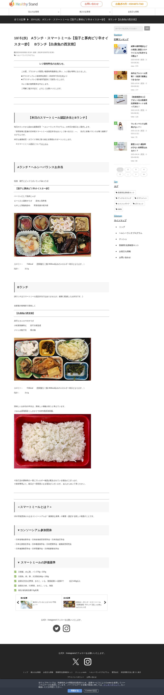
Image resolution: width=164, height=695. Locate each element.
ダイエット (138, 204)
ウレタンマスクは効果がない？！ (139, 125)
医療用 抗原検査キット (129, 245)
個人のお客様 (85, 12)
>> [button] (144, 174)
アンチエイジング (123, 198)
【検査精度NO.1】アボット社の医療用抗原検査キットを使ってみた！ (139, 102)
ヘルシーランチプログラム (25, 55)
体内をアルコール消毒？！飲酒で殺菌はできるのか (139, 76)
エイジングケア (123, 204)
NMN (119, 209)
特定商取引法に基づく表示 (131, 672)
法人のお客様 (33, 12)
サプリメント (141, 198)
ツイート (27, 27)
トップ (122, 227)
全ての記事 (20, 19)
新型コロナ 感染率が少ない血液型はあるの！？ (139, 147)
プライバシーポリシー (75, 677)
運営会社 (115, 672)
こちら (45, 144)
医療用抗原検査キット (125, 192)
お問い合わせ (92, 4)
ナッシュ (123, 239)
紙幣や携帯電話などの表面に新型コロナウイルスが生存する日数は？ (139, 51)
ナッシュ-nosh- (81, 672)
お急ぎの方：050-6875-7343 (129, 4)
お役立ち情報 (133, 12)
